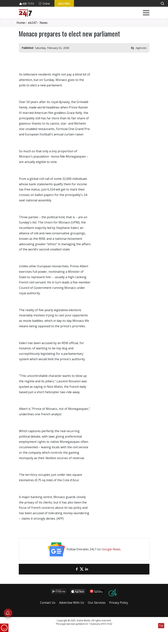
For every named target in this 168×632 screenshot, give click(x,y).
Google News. (111, 549)
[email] (71, 569)
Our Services (96, 603)
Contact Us (47, 603)
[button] (162, 3)
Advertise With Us (71, 603)
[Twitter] (81, 569)
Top (161, 625)
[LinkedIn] (86, 569)
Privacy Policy (118, 603)
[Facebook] (76, 569)
